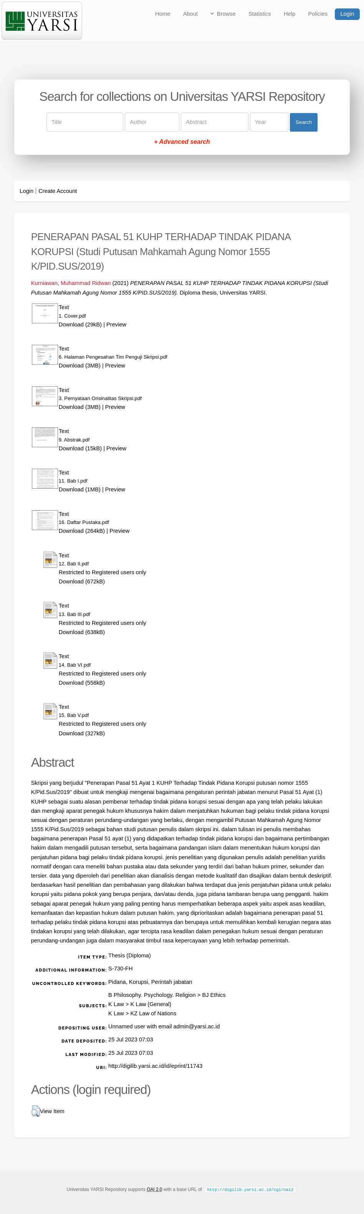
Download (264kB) (82, 531)
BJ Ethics (213, 995)
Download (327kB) (82, 733)
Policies (318, 14)
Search (304, 122)
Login (347, 14)
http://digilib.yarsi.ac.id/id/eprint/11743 (155, 1066)
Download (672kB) (82, 581)
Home (162, 14)
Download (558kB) (82, 683)
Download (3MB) (80, 365)
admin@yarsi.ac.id (197, 1026)
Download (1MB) (80, 489)
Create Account (57, 191)
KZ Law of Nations (154, 1013)
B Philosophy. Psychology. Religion (152, 995)
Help (289, 14)
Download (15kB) (80, 448)
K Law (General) (151, 1004)
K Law (116, 1004)
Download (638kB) (82, 632)
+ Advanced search (182, 142)
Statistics (259, 14)
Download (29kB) (80, 324)
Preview (116, 324)
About (190, 14)
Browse (226, 14)
